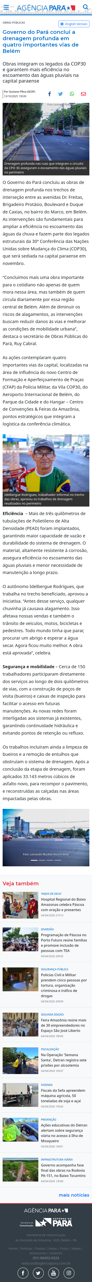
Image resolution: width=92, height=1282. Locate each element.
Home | (15, 1248)
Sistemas (56, 1253)
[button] (5, 7)
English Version (73, 24)
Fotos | (65, 1248)
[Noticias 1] (34, 860)
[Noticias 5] (50, 860)
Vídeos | (77, 1248)
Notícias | (28, 1248)
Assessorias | (40, 1253)
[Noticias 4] (42, 860)
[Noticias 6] (58, 860)
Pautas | (42, 1248)
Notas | (54, 1248)
